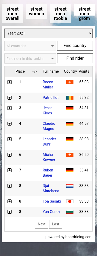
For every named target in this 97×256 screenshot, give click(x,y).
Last (55, 224)
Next (42, 224)
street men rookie (60, 13)
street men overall (12, 13)
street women (36, 11)
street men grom (84, 11)
